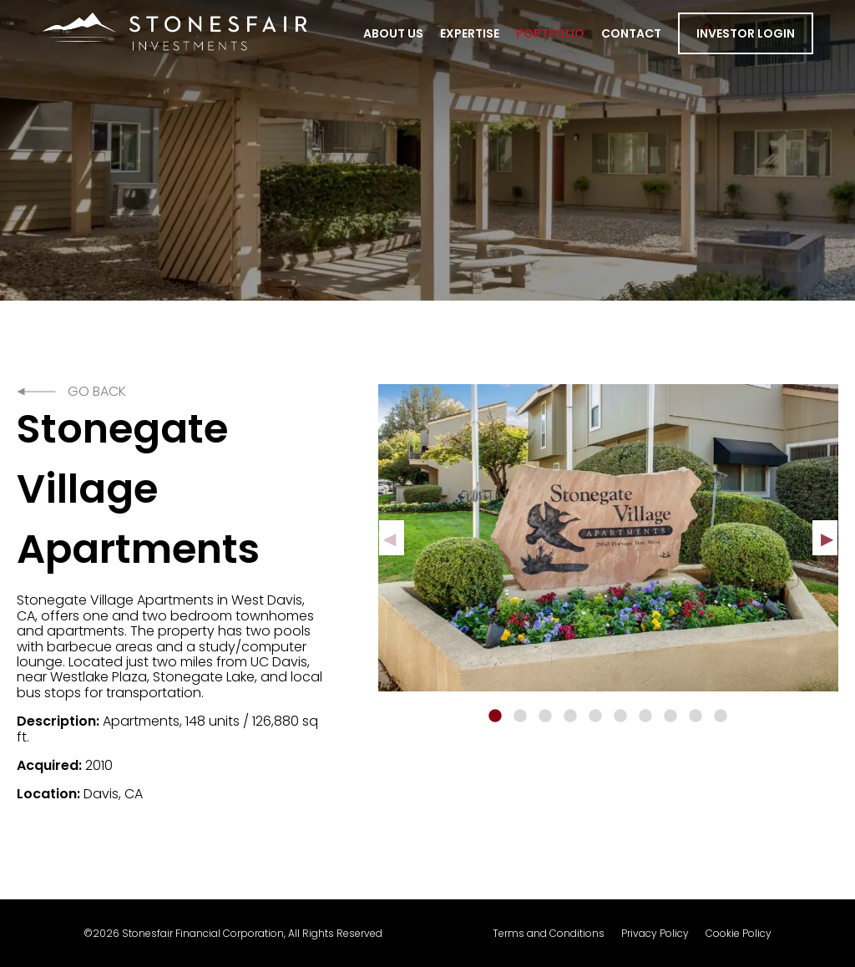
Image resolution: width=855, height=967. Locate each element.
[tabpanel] (608, 537)
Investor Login (745, 33)
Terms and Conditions (549, 933)
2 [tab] (520, 716)
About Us (393, 33)
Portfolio (550, 33)
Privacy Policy (655, 933)
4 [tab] (570, 716)
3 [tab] (545, 716)
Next (824, 537)
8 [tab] (670, 716)
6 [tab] (620, 716)
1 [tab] (495, 716)
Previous (391, 537)
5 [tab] (595, 716)
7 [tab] (645, 716)
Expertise (469, 33)
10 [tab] (720, 716)
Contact (631, 33)
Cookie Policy (739, 933)
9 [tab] (695, 716)
